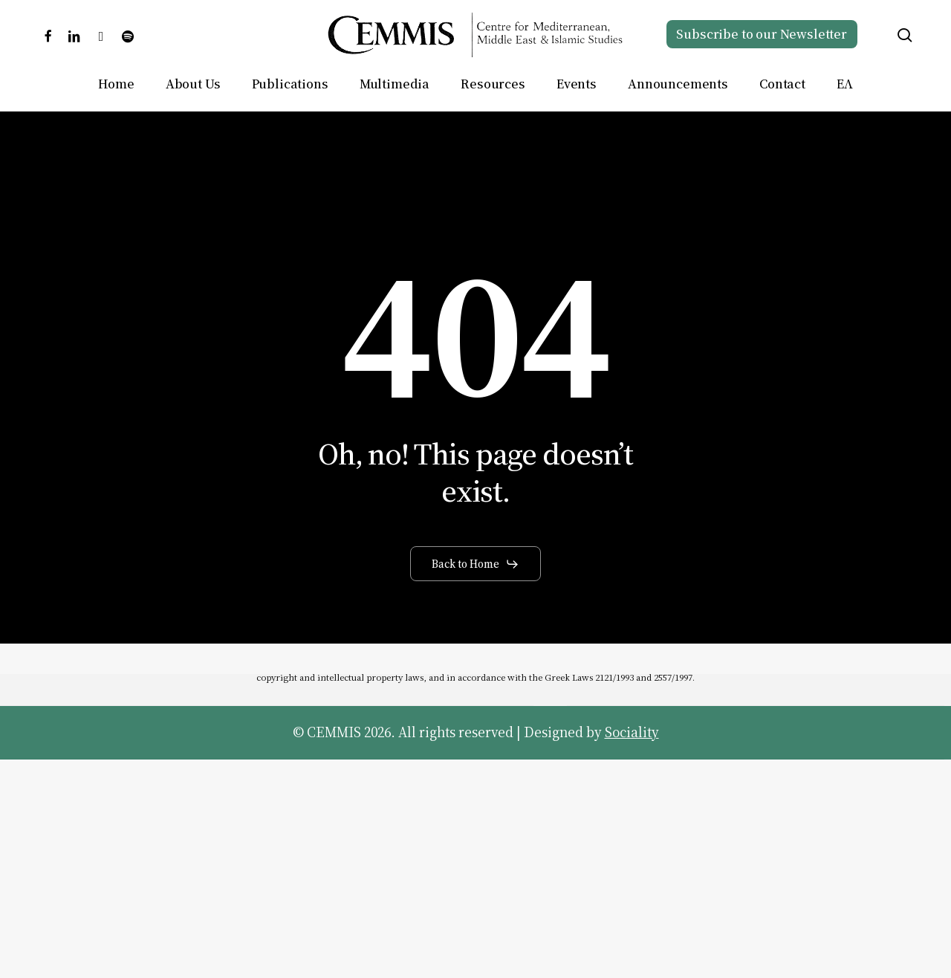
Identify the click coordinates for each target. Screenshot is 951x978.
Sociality (632, 732)
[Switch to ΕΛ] (844, 84)
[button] (475, 564)
